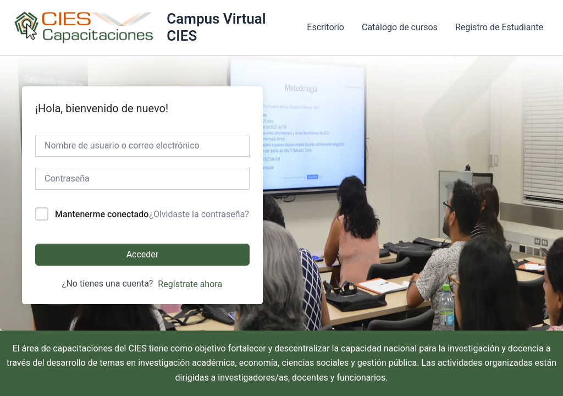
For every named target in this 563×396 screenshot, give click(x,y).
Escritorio (325, 27)
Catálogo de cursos (400, 27)
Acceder (142, 254)
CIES (137, 348)
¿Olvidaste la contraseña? (199, 214)
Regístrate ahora (190, 284)
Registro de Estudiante (499, 27)
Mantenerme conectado (101, 214)
